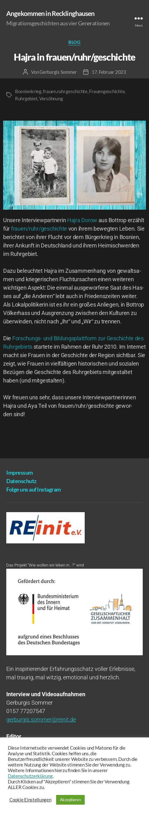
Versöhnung (51, 98)
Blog (74, 42)
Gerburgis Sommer (58, 72)
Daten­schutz (21, 480)
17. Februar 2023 (109, 72)
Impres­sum (19, 472)
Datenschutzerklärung (30, 776)
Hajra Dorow (82, 220)
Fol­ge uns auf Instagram (33, 489)
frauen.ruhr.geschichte (65, 91)
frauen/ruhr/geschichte (39, 228)
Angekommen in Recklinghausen (50, 13)
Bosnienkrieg (28, 91)
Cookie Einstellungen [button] (30, 799)
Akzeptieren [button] (70, 799)
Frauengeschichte (107, 91)
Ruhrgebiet (26, 98)
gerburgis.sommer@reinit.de (41, 719)
